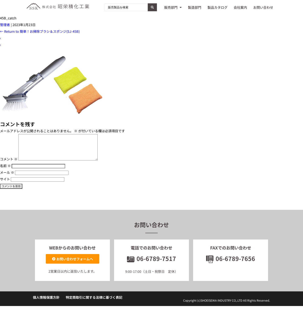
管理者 (5, 24)
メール (7, 177)
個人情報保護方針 (46, 302)
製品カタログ (217, 7)
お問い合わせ (263, 7)
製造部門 (194, 7)
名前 (5, 170)
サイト (5, 183)
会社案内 (240, 7)
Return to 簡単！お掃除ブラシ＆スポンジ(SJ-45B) (40, 31)
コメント (8, 163)
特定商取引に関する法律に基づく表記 (94, 302)
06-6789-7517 (151, 263)
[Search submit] (152, 7)
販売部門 (173, 7)
